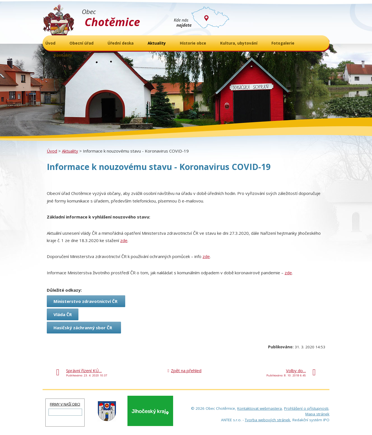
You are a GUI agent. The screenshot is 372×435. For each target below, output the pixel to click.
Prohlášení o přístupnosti (306, 408)
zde (123, 240)
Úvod (52, 151)
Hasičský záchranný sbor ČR (84, 327)
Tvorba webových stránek (267, 419)
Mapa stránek (317, 413)
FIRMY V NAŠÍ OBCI (65, 404)
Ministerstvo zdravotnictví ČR (86, 301)
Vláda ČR (63, 314)
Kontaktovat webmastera (259, 408)
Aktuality (70, 151)
